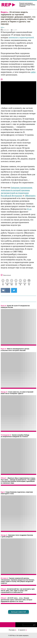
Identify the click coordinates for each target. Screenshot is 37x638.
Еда (2, 492)
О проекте (22, 630)
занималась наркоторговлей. (21, 37)
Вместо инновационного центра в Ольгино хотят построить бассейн (15, 349)
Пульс (3, 305)
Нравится (20, 284)
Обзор (3, 478)
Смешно (24, 284)
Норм (16, 284)
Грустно (11, 284)
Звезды (3, 392)
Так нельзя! (7, 284)
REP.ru (2, 27)
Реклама (12, 630)
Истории (4, 578)
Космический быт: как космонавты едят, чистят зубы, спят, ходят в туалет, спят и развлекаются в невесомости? (18, 590)
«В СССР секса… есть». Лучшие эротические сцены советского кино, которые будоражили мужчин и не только (16, 599)
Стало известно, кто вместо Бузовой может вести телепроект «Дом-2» (17, 392)
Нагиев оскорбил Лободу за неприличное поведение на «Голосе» (15, 435)
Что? (3, 284)
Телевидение (5, 435)
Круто (29, 284)
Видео (4, 12)
